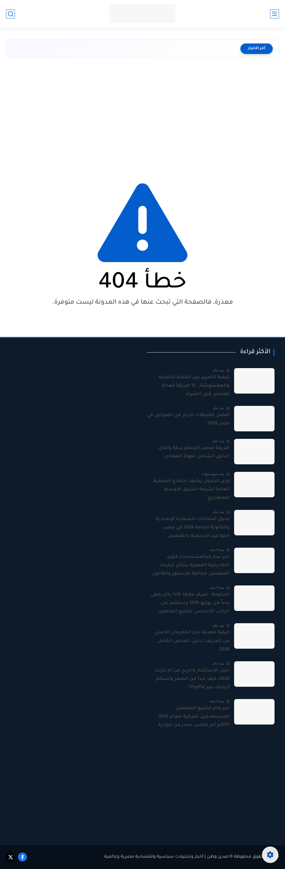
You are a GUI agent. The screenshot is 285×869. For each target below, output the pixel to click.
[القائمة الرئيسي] (274, 14)
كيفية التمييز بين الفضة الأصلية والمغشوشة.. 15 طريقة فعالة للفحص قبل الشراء (194, 386)
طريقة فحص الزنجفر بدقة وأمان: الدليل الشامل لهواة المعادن (193, 452)
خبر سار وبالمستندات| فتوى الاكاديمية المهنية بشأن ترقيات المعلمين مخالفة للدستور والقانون (191, 565)
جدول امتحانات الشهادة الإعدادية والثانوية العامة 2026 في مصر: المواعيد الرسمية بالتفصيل (193, 528)
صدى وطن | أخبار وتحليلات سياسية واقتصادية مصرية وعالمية (166, 857)
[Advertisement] (142, 115)
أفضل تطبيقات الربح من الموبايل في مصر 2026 (188, 419)
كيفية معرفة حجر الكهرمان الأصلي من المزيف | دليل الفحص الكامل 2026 (192, 641)
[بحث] (10, 14)
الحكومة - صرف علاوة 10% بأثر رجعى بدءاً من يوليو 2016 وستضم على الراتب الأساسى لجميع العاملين (190, 603)
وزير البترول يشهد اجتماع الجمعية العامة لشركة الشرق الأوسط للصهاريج (191, 490)
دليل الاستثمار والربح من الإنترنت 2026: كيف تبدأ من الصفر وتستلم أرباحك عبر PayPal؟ (192, 679)
